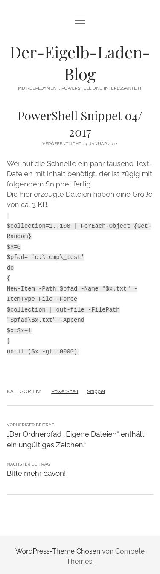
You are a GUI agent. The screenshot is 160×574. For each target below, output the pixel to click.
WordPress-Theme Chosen (57, 548)
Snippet (96, 388)
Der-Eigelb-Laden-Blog (80, 62)
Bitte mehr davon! (36, 470)
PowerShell (64, 388)
